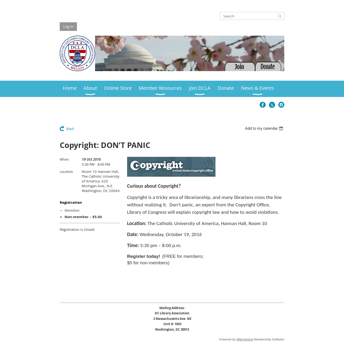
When (64, 159)
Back (70, 128)
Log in (68, 26)
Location (66, 171)
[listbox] (264, 128)
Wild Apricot (244, 339)
